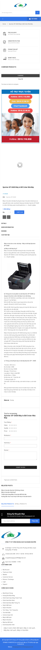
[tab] (19, 235)
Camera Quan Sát (8, 615)
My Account (6, 569)
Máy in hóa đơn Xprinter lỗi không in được (12, 490)
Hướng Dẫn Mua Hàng (9, 595)
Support (5, 584)
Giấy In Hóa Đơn (7, 607)
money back (12, 57)
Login (4, 582)
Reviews (4, 231)
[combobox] (20, 12)
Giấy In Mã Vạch (7, 605)
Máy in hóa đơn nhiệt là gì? (8, 492)
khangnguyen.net (28, 647)
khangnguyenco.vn (18, 647)
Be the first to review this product (4, 191)
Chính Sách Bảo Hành (9, 600)
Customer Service (8, 577)
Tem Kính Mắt (6, 612)
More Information (7, 227)
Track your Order (7, 572)
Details (3, 223)
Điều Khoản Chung (8, 593)
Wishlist (5, 574)
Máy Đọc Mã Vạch (8, 622)
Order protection (14, 41)
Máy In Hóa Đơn (7, 619)
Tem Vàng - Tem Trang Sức (10, 610)
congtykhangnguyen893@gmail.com (15, 558)
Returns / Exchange (8, 579)
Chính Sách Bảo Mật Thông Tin (11, 603)
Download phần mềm (9, 624)
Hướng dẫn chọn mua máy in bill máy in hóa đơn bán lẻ (16, 496)
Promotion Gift (13, 49)
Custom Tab (5, 235)
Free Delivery (12, 32)
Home (4, 24)
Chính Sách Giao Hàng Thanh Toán (12, 598)
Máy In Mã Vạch (7, 617)
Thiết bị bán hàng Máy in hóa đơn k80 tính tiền (14, 494)
